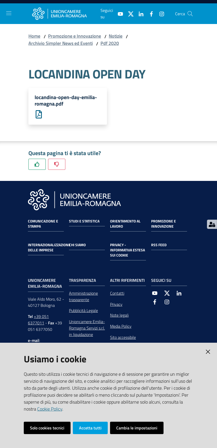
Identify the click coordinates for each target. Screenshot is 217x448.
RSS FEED (159, 245)
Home (34, 36)
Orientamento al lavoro (125, 224)
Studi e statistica (84, 221)
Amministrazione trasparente (83, 296)
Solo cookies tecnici (47, 428)
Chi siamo (77, 245)
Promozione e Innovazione (74, 36)
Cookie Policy (49, 408)
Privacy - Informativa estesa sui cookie (127, 250)
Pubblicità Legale (83, 311)
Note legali (119, 316)
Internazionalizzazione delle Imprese (49, 248)
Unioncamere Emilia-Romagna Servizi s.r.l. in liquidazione (87, 328)
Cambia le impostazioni (136, 428)
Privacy (116, 304)
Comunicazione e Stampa (43, 224)
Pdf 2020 (109, 43)
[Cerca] (190, 14)
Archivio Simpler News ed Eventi (60, 43)
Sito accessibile (123, 338)
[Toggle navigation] (9, 13)
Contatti (117, 293)
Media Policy (120, 327)
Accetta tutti (90, 428)
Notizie (115, 36)
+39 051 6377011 (38, 320)
